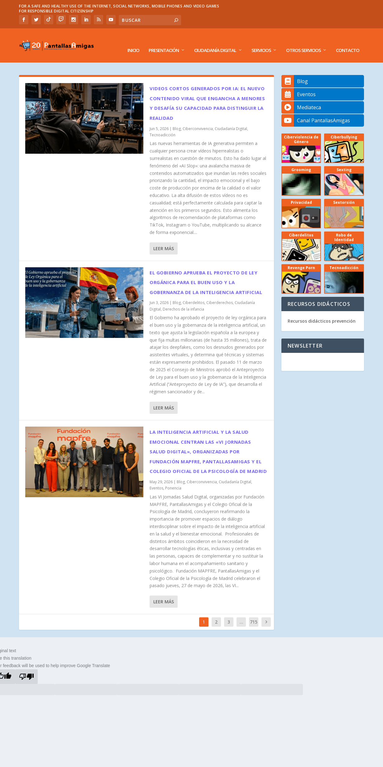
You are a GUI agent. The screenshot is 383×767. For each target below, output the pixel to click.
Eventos (156, 478)
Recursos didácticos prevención (322, 312)
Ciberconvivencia (198, 119)
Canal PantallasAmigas (315, 111)
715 (253, 612)
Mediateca (301, 98)
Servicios (261, 41)
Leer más (163, 239)
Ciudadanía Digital (215, 41)
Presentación (164, 41)
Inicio (133, 41)
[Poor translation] (26, 667)
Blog (177, 119)
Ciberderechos (219, 293)
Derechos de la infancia (183, 299)
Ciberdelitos (193, 293)
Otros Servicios (303, 41)
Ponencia (173, 478)
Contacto (347, 41)
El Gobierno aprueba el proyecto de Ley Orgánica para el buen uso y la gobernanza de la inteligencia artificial (206, 273)
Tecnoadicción (162, 125)
